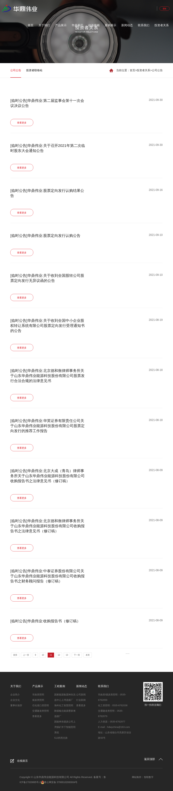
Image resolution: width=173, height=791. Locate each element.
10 (43, 655)
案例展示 (110, 25)
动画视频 (94, 25)
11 (51, 655)
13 (67, 655)
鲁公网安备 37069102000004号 (59, 782)
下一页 (77, 655)
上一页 (26, 655)
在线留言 (22, 760)
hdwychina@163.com (118, 727)
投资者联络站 (34, 70)
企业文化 (15, 700)
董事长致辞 (16, 705)
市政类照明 (38, 694)
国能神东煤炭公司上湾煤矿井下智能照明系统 (65, 727)
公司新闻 (81, 694)
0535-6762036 (119, 705)
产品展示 (61, 25)
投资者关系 (161, 25)
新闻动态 (127, 25)
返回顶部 (149, 759)
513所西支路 (61, 738)
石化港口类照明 (40, 705)
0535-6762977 (117, 721)
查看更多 (37, 716)
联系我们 (143, 25)
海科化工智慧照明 (63, 705)
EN (164, 8)
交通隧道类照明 (40, 710)
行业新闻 (81, 700)
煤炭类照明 (38, 700)
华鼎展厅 (77, 25)
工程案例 (59, 686)
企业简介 (15, 694)
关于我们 (44, 25)
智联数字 (148, 777)
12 (59, 655)
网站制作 (136, 777)
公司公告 (157, 70)
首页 (30, 25)
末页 (88, 655)
